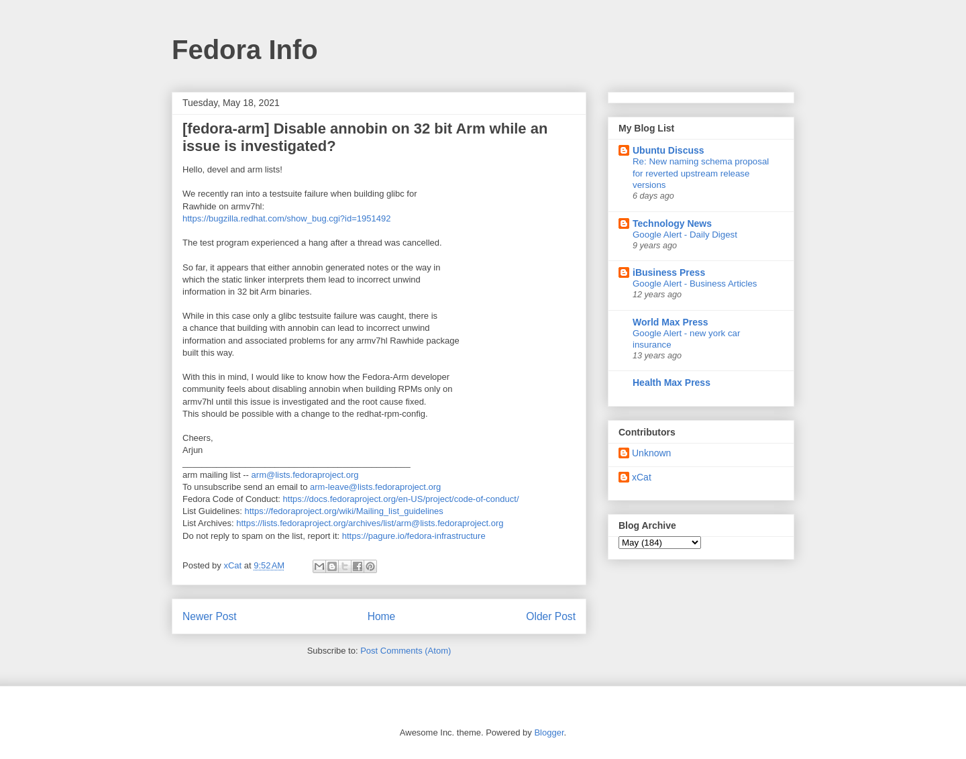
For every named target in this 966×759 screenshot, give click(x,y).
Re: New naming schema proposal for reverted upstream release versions (701, 173)
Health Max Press (671, 382)
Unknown (651, 453)
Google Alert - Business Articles (695, 284)
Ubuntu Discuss (668, 150)
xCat (641, 477)
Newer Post (209, 616)
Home (382, 616)
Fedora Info (245, 49)
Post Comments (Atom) (405, 651)
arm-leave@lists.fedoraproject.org (375, 487)
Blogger (549, 732)
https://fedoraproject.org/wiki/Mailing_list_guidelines (344, 511)
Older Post (551, 616)
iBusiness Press (669, 272)
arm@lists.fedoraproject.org (305, 475)
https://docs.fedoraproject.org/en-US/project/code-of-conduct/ (401, 499)
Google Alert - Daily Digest (685, 235)
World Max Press (670, 322)
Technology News (672, 223)
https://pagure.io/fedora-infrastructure (414, 536)
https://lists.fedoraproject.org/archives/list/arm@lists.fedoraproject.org (369, 523)
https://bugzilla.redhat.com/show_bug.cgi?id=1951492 (286, 218)
